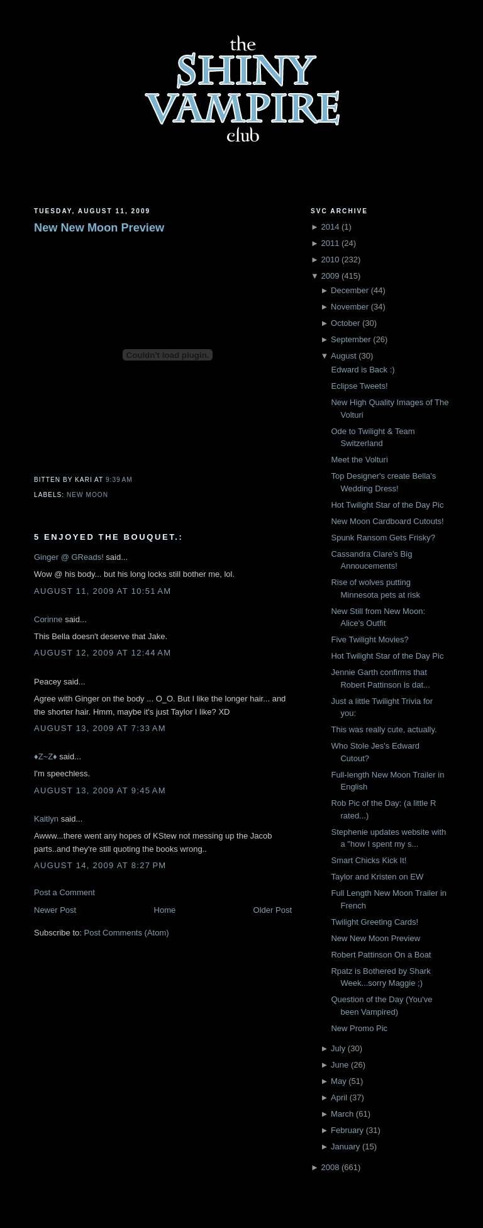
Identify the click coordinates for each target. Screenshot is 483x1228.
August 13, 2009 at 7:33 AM (100, 728)
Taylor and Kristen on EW (377, 876)
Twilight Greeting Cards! (374, 922)
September (351, 339)
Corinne (48, 619)
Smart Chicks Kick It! (368, 860)
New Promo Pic (359, 1028)
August (343, 355)
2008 (330, 1167)
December (350, 290)
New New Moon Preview (99, 227)
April (339, 1097)
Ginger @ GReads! (69, 557)
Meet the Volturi (359, 459)
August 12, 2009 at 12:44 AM (102, 652)
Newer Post (55, 910)
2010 (330, 259)
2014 (330, 227)
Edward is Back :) (362, 369)
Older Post (272, 910)
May (339, 1081)
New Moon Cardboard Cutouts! (387, 521)
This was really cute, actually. (383, 729)
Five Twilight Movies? (369, 639)
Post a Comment (64, 892)
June (339, 1064)
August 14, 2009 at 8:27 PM (100, 865)
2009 (330, 276)
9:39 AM (119, 479)
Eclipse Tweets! (359, 386)
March (342, 1114)
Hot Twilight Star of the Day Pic (387, 505)
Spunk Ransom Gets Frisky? (383, 537)
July (338, 1048)
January (345, 1146)
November (350, 306)
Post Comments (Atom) (126, 932)
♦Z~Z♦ (45, 756)
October (345, 323)
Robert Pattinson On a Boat (381, 954)
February (347, 1130)
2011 (330, 243)
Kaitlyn (46, 818)
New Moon (87, 494)
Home (165, 910)
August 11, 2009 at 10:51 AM (102, 591)
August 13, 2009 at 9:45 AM (100, 790)
